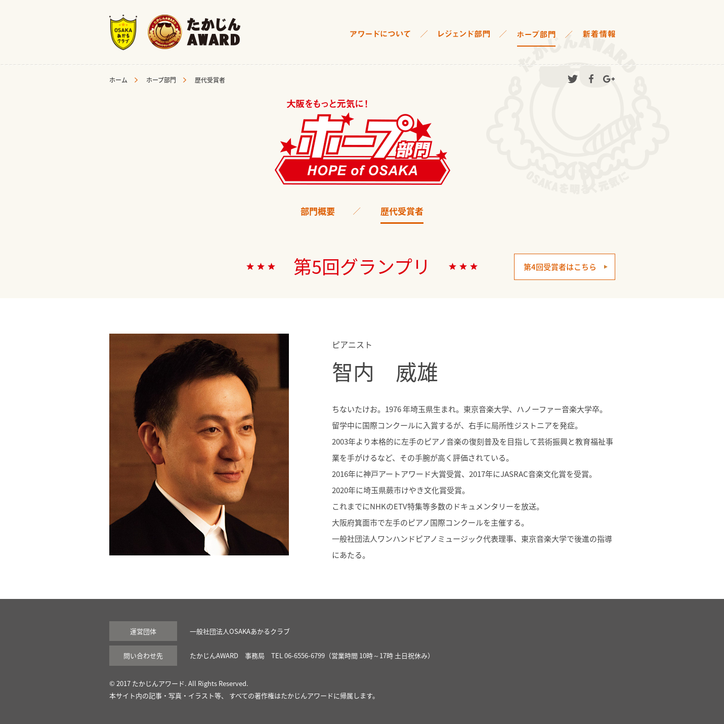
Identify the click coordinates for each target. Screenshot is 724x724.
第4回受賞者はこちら (560, 266)
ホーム (118, 80)
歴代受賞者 (401, 211)
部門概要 (318, 211)
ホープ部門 (161, 80)
